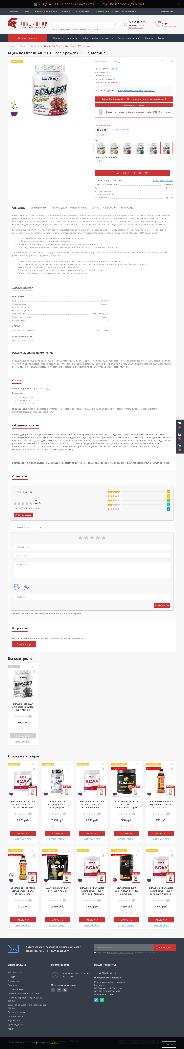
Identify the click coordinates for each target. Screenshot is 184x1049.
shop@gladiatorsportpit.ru (108, 976)
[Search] (116, 24)
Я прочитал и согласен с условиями (125, 952)
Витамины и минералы (65, 38)
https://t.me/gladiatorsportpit (65, 989)
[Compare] (171, 61)
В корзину (23, 832)
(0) (119, 61)
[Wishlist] (162, 61)
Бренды (149, 38)
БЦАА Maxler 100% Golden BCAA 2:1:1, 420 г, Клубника (126, 890)
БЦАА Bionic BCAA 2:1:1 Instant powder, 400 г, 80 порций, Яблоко (92, 803)
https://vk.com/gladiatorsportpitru (53, 989)
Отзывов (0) (109, 206)
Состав (95, 206)
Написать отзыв (23, 514)
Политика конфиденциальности (120, 952)
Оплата (26, 11)
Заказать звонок (136, 27)
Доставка (14, 11)
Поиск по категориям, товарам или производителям (75, 29)
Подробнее (54, 1044)
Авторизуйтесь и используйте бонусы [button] (136, 90)
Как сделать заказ (17, 971)
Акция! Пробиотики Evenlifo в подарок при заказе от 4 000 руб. (134, 99)
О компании (14, 980)
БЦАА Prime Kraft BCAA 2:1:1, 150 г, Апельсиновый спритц (126, 803)
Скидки (161, 38)
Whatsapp (102, 999)
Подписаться (164, 946)
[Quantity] (23, 728)
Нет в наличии (23, 735)
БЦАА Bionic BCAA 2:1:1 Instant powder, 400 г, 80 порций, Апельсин (161, 890)
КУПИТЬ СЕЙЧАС (23, 740)
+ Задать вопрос (24, 643)
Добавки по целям (102, 38)
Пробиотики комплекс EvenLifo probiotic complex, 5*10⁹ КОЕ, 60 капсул (138, 112)
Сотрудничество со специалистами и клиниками (115, 11)
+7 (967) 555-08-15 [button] (106, 972)
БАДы (85, 38)
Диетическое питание (129, 38)
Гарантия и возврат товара (45, 11)
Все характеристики (163, 179)
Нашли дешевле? (120, 129)
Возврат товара (15, 1015)
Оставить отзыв (162, 604)
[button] (180, 448)
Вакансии (12, 984)
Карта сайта (14, 1019)
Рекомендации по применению (69, 206)
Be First (113, 68)
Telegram (96, 999)
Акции (56, 45)
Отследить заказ (82, 11)
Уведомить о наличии (112, 172)
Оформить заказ (169, 26)
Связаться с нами (16, 1011)
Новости (12, 976)
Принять (169, 1044)
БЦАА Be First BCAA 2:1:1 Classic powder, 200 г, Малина (23, 706)
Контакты (66, 11)
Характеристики (38, 206)
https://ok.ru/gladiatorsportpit (59, 989)
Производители (15, 1023)
